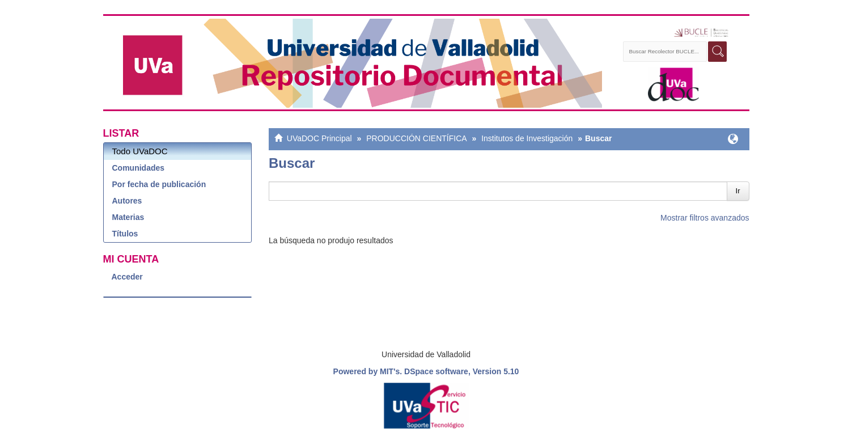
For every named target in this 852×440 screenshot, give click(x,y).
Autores (127, 200)
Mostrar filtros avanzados (704, 217)
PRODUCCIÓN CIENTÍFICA (416, 138)
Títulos (125, 233)
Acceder (127, 276)
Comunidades (138, 167)
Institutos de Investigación (527, 138)
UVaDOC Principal (319, 138)
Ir (738, 191)
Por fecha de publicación (159, 184)
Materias (128, 217)
